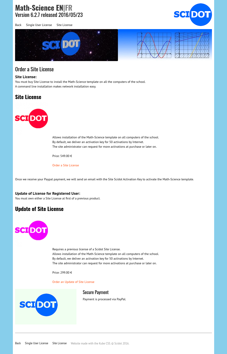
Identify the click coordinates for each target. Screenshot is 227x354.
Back (18, 25)
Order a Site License (65, 165)
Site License (64, 25)
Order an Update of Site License (73, 282)
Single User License (39, 25)
